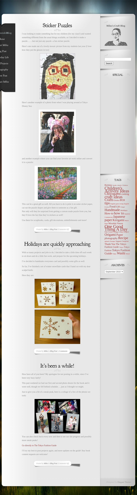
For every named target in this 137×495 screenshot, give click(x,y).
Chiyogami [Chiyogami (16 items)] (113, 194)
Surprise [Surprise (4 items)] (125, 241)
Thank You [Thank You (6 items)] (110, 244)
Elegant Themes (124, 482)
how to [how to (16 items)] (119, 213)
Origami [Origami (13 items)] (110, 235)
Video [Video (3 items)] (114, 254)
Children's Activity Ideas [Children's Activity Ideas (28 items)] (117, 189)
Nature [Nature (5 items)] (120, 223)
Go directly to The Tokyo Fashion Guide (39, 445)
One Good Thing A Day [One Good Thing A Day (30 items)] (116, 228)
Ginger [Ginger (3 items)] (122, 207)
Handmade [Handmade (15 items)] (112, 210)
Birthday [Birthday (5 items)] (108, 185)
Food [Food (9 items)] (113, 206)
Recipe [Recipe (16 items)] (123, 238)
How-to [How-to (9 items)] (109, 213)
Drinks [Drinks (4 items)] (116, 200)
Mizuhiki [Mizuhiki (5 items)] (112, 223)
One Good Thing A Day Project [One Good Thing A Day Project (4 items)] (117, 232)
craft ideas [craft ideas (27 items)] (114, 197)
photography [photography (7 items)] (111, 238)
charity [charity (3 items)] (119, 185)
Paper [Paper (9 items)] (119, 234)
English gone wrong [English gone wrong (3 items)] (116, 204)
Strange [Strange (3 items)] (112, 241)
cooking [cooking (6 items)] (125, 194)
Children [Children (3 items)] (125, 185)
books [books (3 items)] (115, 185)
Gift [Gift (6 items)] (118, 206)
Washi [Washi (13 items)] (121, 253)
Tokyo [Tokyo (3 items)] (121, 247)
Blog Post (53, 229)
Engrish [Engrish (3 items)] (126, 204)
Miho (46, 229)
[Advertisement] (114, 124)
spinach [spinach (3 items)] (107, 241)
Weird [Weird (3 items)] (128, 254)
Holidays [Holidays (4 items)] (123, 210)
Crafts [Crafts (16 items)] (109, 200)
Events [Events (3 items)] (107, 207)
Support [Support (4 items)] (119, 241)
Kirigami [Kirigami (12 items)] (118, 220)
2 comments (63, 351)
